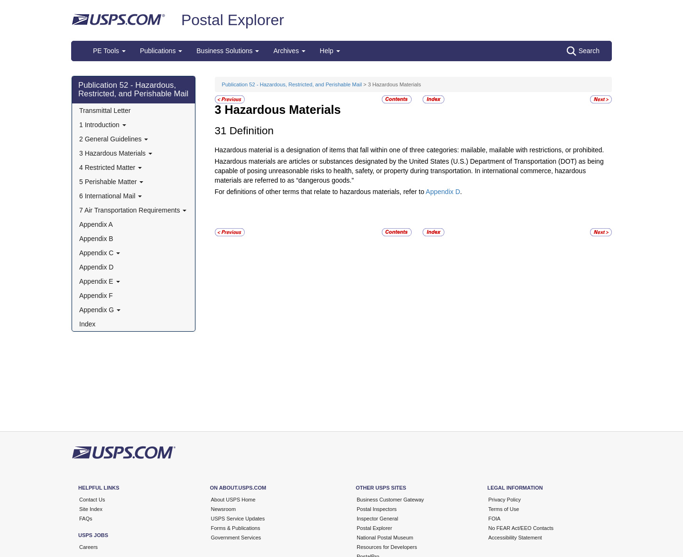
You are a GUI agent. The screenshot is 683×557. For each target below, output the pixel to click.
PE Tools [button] (109, 51)
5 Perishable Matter (111, 182)
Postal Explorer (232, 19)
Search (583, 51)
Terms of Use (504, 509)
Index (87, 324)
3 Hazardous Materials (115, 153)
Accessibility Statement (515, 537)
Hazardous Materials (283, 109)
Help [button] (330, 51)
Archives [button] (289, 51)
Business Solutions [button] (227, 51)
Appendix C (99, 253)
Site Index (90, 509)
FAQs (85, 518)
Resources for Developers (387, 547)
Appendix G (99, 310)
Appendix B (96, 238)
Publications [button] (161, 51)
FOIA (495, 518)
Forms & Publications (235, 528)
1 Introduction (102, 125)
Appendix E (99, 281)
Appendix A (96, 224)
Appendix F (96, 295)
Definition (252, 131)
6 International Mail (110, 196)
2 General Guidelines (113, 139)
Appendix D (96, 267)
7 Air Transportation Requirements (132, 210)
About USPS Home (233, 499)
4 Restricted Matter (110, 167)
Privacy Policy (505, 499)
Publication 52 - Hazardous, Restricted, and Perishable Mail (133, 89)
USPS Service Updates (238, 518)
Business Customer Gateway (390, 499)
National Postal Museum (385, 537)
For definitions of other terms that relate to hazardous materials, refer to (320, 191)
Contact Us (92, 499)
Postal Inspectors (377, 509)
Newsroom (223, 509)
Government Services (236, 537)
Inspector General (377, 518)
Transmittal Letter (104, 110)
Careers (88, 547)
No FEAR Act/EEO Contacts (521, 528)
